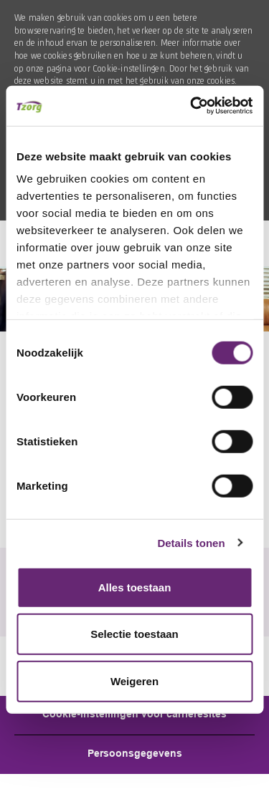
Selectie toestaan (134, 634)
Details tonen (191, 543)
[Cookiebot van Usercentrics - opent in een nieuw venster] (192, 106)
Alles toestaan (134, 587)
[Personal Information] (135, 754)
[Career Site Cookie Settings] (134, 715)
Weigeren (134, 680)
